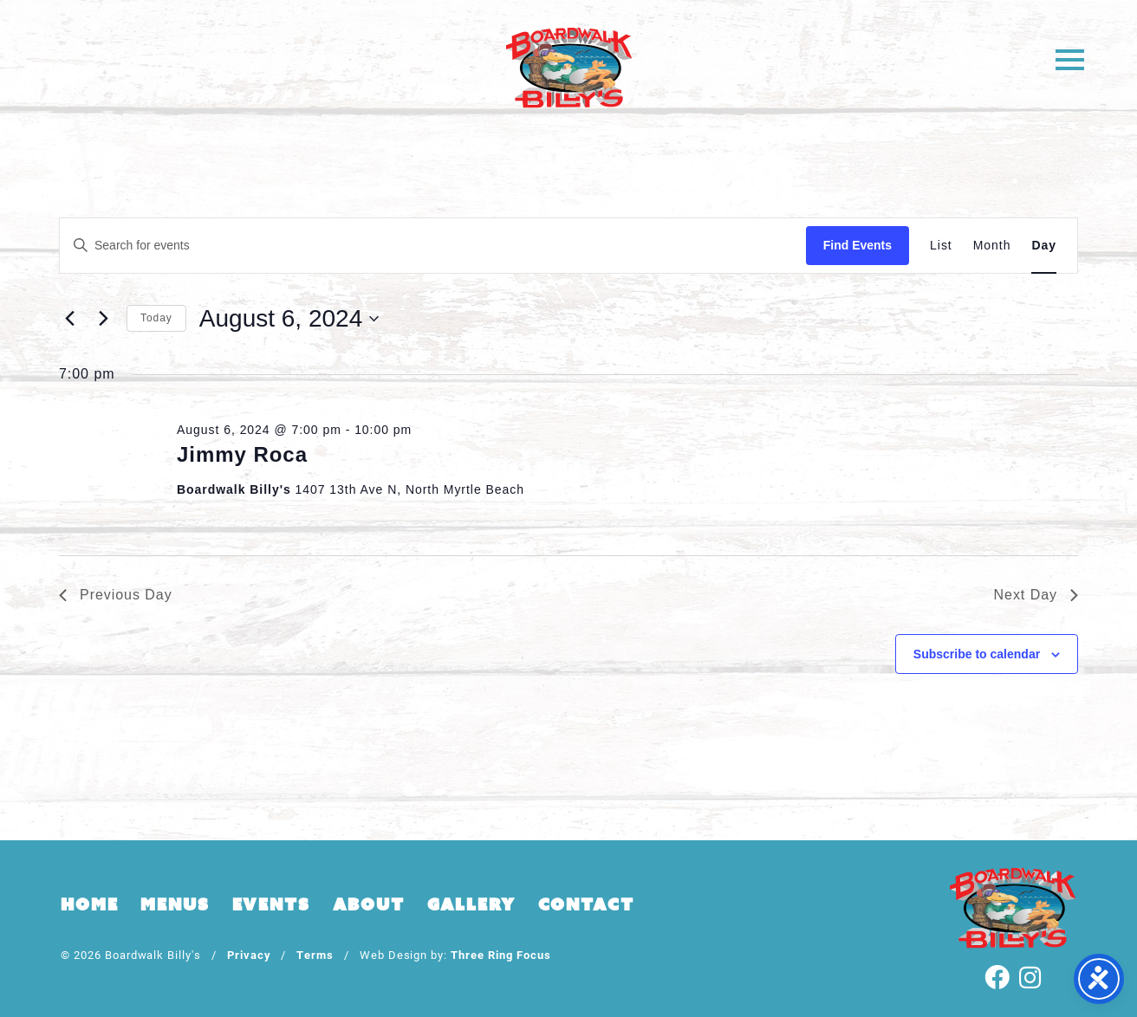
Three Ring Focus (500, 954)
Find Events (857, 245)
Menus (174, 904)
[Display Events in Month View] (992, 245)
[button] (1070, 58)
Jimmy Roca (242, 454)
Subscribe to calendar (976, 654)
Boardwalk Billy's (569, 67)
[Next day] (103, 318)
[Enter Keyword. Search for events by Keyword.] (433, 245)
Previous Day (115, 594)
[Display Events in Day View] (1043, 245)
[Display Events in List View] (941, 245)
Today (156, 318)
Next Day (1036, 594)
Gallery (471, 904)
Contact (586, 904)
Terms (315, 954)
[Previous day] (69, 318)
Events (271, 904)
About (369, 904)
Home (89, 904)
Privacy (249, 954)
